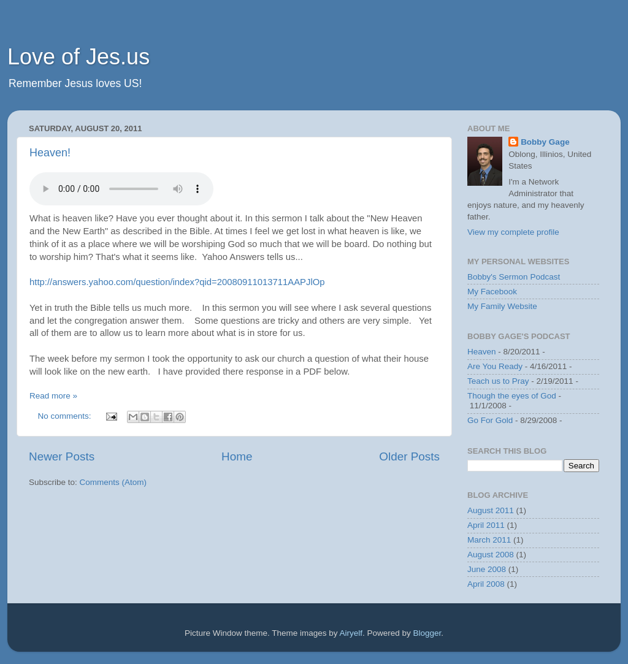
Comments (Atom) (113, 482)
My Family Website (502, 306)
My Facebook (492, 291)
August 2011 (490, 510)
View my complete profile (513, 232)
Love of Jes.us (78, 56)
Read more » (53, 395)
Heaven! (50, 153)
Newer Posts (61, 456)
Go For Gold (490, 420)
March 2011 (489, 539)
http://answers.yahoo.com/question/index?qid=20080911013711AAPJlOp (177, 282)
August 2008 (490, 554)
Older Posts (409, 456)
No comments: (66, 416)
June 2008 (486, 569)
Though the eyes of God (511, 395)
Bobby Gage (545, 142)
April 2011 (486, 525)
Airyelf (351, 633)
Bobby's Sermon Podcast (513, 276)
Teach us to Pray (498, 381)
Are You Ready (495, 366)
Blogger (427, 633)
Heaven (481, 351)
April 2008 (486, 584)
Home (236, 456)
